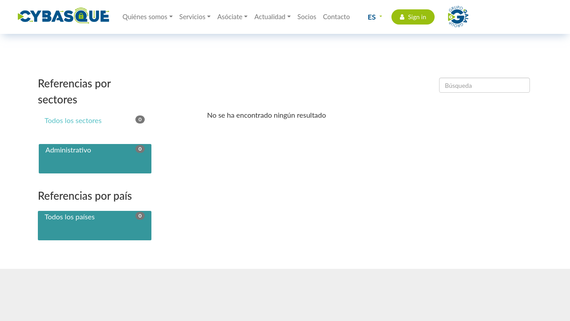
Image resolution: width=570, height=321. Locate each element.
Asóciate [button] (230, 16)
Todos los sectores (95, 119)
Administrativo (95, 149)
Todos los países (95, 216)
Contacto (336, 16)
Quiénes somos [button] (144, 16)
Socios (306, 16)
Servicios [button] (192, 16)
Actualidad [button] (269, 16)
